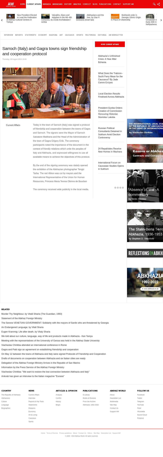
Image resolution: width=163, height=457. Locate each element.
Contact (117, 4)
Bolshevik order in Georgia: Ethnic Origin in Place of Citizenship (126, 17)
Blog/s (58, 405)
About (112, 395)
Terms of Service (52, 433)
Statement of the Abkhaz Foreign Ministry (21, 318)
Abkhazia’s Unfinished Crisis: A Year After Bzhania (109, 59)
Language (5, 405)
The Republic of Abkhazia (10, 395)
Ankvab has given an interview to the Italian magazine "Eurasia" (32, 376)
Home (22, 4)
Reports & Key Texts (36, 401)
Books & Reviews (89, 398)
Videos (89, 433)
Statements (30, 35)
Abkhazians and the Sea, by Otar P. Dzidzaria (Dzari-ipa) (90, 17)
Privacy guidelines (65, 433)
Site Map (113, 405)
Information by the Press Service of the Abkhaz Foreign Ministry (32, 367)
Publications (105, 4)
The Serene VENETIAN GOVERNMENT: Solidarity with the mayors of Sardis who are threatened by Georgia (55, 323)
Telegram (140, 401)
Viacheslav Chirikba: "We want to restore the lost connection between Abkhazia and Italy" (45, 372)
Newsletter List (115, 398)
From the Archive (89, 401)
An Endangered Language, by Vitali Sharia (22, 327)
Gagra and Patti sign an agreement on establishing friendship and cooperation (40, 349)
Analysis (77, 4)
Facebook (141, 395)
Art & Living (33, 415)
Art (61, 35)
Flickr (139, 408)
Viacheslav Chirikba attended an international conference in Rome (34, 345)
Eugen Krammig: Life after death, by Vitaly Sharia (25, 332)
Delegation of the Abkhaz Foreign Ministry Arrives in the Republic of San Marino (40, 363)
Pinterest (140, 418)
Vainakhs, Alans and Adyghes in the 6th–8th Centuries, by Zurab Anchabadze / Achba (56, 18)
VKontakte (141, 411)
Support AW (128, 4)
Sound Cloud (142, 415)
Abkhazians (57, 4)
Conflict (87, 4)
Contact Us (114, 408)
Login (154, 4)
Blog (95, 4)
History (68, 4)
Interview (8, 35)
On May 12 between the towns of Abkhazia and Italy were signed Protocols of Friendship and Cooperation (53, 354)
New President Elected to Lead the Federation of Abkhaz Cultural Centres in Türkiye (21, 18)
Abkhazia (47, 4)
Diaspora (53, 35)
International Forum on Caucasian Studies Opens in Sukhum (111, 166)
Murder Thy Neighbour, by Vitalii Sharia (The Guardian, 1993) (31, 314)
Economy (42, 35)
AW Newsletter (116, 35)
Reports (19, 35)
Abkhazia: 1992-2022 (91, 405)
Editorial (102, 35)
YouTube (140, 405)
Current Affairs (34, 4)
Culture (4, 401)
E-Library (86, 395)
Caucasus (69, 35)
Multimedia (90, 35)
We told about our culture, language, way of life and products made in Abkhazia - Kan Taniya (47, 336)
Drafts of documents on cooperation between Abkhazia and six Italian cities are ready (43, 358)
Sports (79, 35)
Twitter (139, 398)
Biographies (5, 408)
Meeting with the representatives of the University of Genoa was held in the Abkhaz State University (50, 340)
